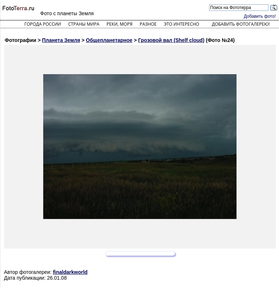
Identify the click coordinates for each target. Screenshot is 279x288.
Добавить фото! (260, 16)
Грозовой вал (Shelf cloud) (171, 40)
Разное (148, 24)
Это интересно (181, 24)
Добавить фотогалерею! (241, 24)
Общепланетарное (109, 40)
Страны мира (83, 24)
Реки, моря (119, 24)
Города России (42, 24)
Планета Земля (61, 40)
